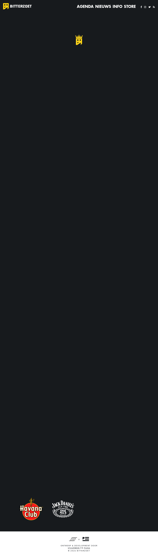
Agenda (85, 6)
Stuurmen (74, 548)
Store (130, 6)
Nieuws (103, 6)
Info (117, 6)
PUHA (87, 548)
